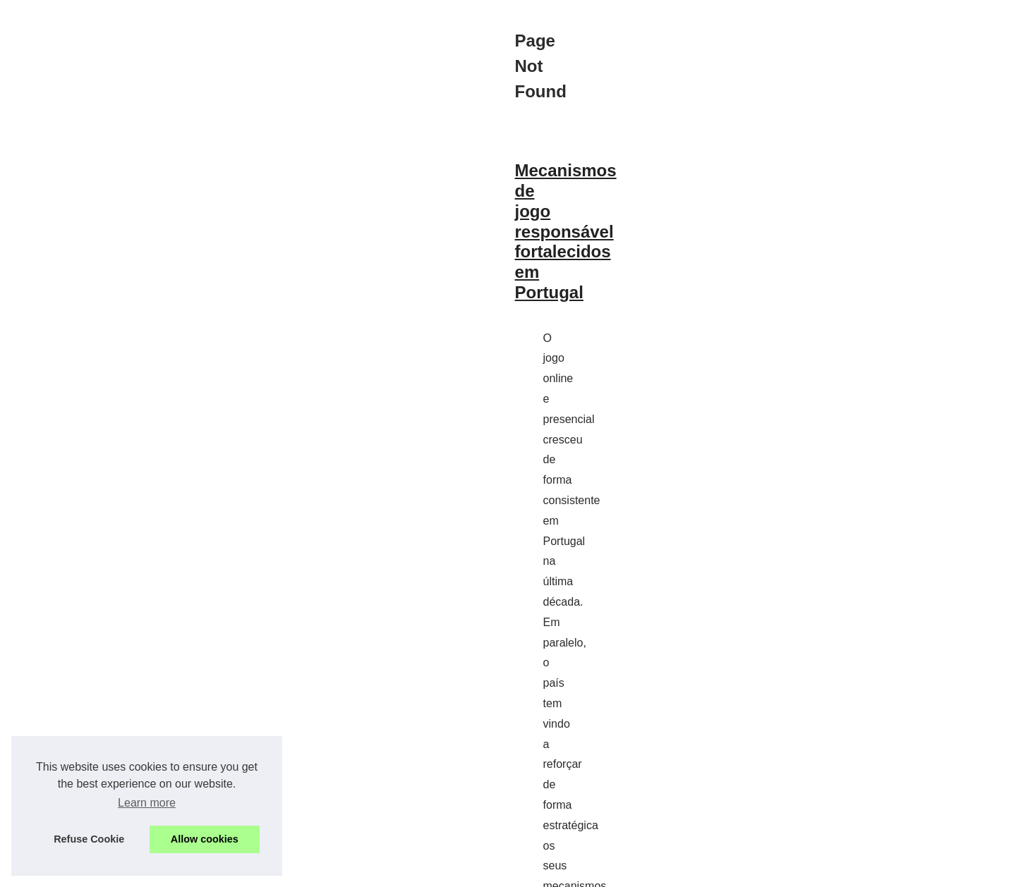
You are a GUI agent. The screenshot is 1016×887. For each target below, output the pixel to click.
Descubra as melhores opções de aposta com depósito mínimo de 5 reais (387, 665)
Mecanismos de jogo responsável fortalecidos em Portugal (328, 409)
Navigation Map (772, 373)
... (646, 577)
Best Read (761, 342)
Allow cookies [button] (204, 839)
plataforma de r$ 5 (633, 772)
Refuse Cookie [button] (89, 839)
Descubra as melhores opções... (810, 540)
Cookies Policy (333, 857)
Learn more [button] (147, 803)
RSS (377, 857)
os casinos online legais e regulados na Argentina (507, 577)
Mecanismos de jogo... (788, 464)
